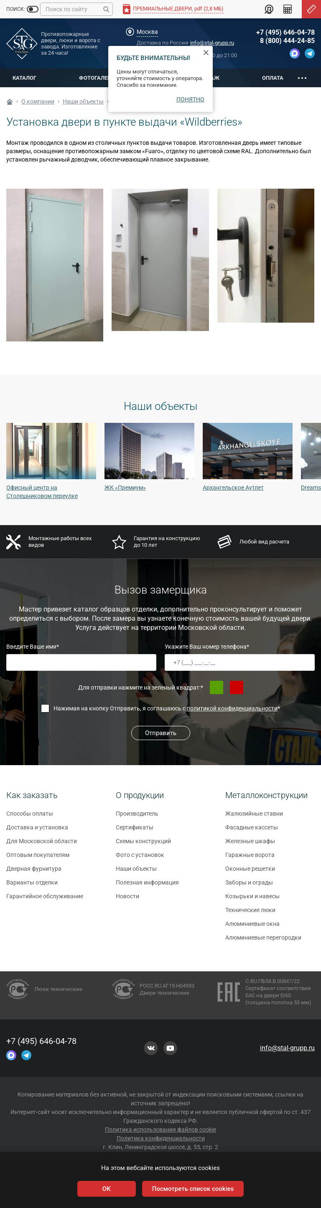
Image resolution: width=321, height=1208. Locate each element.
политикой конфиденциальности (232, 708)
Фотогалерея (98, 78)
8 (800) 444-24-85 (287, 41)
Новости (127, 899)
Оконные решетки (250, 872)
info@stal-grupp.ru (212, 43)
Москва (147, 31)
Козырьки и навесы (252, 899)
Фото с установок (140, 858)
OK (106, 1189)
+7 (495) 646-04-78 (285, 32)
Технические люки (250, 913)
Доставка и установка (37, 830)
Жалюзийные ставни (254, 817)
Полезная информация (147, 885)
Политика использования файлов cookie (160, 1129)
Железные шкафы (250, 844)
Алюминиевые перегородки (263, 941)
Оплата (272, 78)
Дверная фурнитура (33, 872)
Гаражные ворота (250, 858)
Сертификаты (134, 830)
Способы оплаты (29, 817)
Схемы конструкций (143, 844)
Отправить (160, 733)
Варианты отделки (32, 885)
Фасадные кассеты (251, 830)
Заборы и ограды (249, 885)
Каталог (24, 78)
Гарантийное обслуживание (44, 899)
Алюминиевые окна (252, 927)
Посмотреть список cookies (193, 1189)
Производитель (137, 817)
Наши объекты (136, 872)
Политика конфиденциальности (161, 1138)
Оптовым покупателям (37, 858)
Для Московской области (41, 844)
